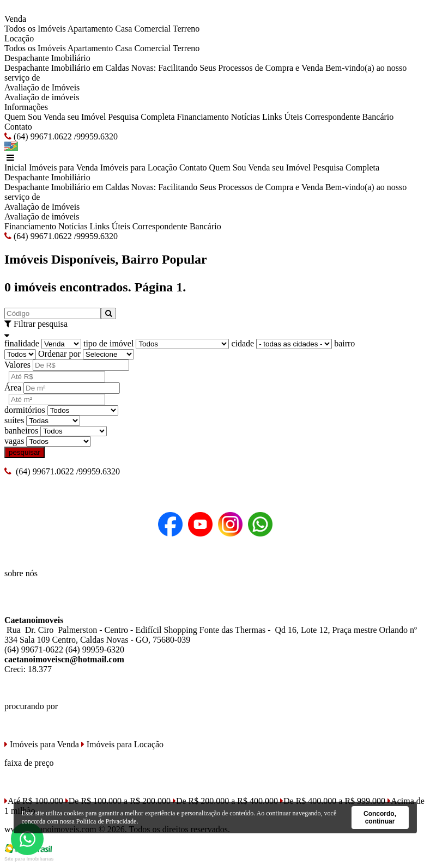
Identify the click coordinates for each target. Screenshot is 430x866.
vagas (14, 441)
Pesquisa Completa (141, 116)
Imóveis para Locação (138, 167)
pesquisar (24, 452)
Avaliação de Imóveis (42, 87)
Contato (18, 126)
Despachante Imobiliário (47, 58)
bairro (344, 343)
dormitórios (24, 409)
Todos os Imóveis (35, 28)
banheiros (21, 430)
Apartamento (90, 28)
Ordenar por (59, 353)
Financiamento (203, 116)
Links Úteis (282, 116)
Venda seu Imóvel (75, 116)
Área (12, 387)
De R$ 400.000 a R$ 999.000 (332, 801)
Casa (123, 28)
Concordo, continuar (380, 817)
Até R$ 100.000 (33, 801)
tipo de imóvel (108, 343)
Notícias (245, 116)
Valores (17, 364)
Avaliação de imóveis (41, 97)
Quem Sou (22, 116)
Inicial (15, 167)
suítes (14, 420)
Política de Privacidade (106, 821)
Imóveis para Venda (63, 167)
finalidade (21, 343)
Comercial (152, 28)
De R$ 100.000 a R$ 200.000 (118, 801)
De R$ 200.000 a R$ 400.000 (225, 801)
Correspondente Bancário (349, 116)
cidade (242, 343)
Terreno (186, 28)
